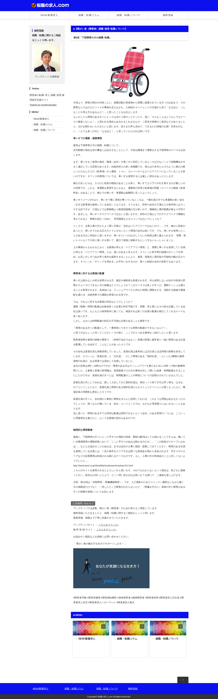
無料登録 (168, 15)
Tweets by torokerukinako (43, 104)
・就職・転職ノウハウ (43, 130)
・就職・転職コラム (42, 124)
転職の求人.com (105, 697)
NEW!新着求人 (49, 15)
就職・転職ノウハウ (128, 15)
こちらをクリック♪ (108, 524)
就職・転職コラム (88, 15)
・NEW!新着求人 (40, 118)
